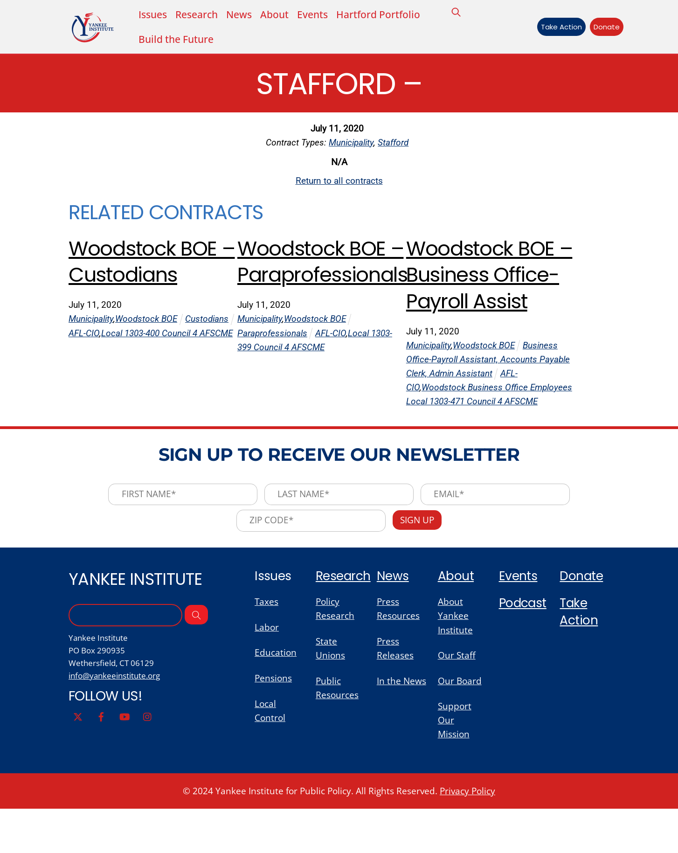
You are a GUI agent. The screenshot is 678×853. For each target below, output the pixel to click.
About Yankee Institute (455, 656)
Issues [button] (152, 14)
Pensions (273, 720)
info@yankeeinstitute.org (114, 717)
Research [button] (196, 14)
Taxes (266, 641)
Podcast (523, 643)
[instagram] (147, 758)
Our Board (460, 722)
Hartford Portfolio (378, 14)
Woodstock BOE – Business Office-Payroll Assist (482, 294)
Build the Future (176, 40)
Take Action (558, 27)
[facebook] (101, 758)
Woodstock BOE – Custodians (145, 267)
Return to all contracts (339, 183)
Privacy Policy (467, 834)
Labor (267, 667)
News (239, 14)
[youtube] (124, 758)
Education (276, 693)
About (274, 14)
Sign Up (419, 559)
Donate (604, 27)
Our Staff (457, 696)
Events (312, 14)
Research (344, 615)
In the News (401, 722)
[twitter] (78, 758)
